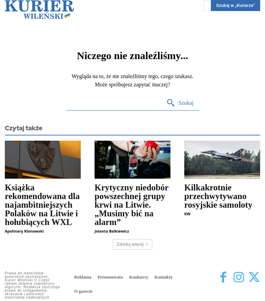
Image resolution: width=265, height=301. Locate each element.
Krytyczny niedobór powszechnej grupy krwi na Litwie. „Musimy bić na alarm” (132, 205)
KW (187, 213)
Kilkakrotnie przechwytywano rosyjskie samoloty (218, 196)
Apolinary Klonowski (24, 231)
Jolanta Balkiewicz (112, 231)
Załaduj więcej (133, 244)
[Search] (180, 103)
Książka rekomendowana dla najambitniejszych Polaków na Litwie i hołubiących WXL (42, 205)
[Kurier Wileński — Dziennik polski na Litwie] (39, 9)
